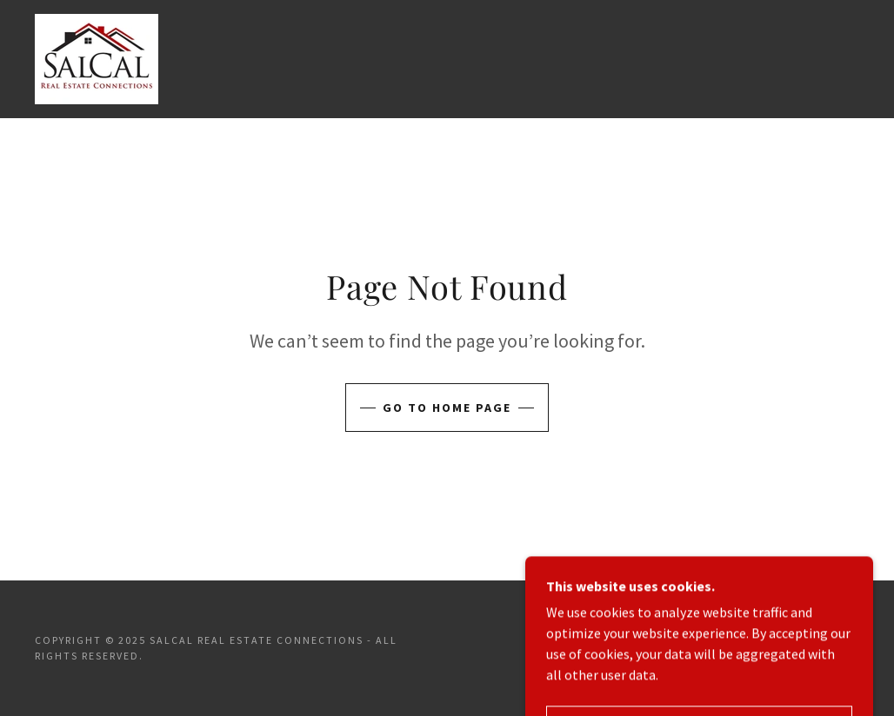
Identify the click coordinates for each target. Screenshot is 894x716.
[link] (96, 57)
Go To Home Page (447, 407)
